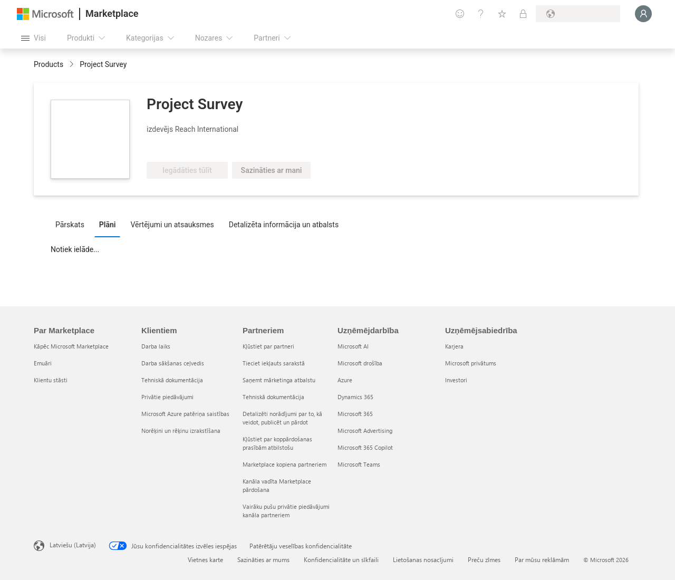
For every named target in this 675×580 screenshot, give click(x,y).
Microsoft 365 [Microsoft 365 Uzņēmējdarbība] (355, 414)
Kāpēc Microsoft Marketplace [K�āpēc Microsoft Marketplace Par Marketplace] (71, 346)
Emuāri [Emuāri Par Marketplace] (43, 363)
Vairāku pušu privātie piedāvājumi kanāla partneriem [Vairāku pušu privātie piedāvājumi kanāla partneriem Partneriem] (286, 510)
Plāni (107, 224)
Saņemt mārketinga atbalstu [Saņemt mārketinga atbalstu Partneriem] (279, 380)
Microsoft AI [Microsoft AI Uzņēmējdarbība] (353, 346)
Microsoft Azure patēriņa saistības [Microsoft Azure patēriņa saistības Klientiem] (185, 414)
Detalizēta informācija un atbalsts (284, 224)
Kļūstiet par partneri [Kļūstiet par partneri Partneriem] (268, 346)
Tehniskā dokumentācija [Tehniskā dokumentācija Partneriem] (273, 397)
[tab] (72, 224)
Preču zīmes (484, 559)
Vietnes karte (205, 559)
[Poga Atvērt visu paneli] (33, 38)
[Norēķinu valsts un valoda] (578, 13)
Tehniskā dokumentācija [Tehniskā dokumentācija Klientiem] (172, 380)
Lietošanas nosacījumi (423, 559)
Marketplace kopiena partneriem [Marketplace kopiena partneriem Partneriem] (284, 464)
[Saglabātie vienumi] (502, 13)
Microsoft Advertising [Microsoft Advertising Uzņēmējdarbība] (365, 430)
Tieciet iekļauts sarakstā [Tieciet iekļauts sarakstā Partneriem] (274, 363)
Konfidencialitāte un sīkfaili (341, 559)
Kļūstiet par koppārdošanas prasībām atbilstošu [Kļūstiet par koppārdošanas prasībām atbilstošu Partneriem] (277, 443)
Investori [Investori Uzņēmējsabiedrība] (456, 380)
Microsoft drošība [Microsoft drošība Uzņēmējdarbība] (360, 363)
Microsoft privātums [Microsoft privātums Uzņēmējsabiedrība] (470, 363)
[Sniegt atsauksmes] (459, 13)
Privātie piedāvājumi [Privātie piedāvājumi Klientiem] (167, 397)
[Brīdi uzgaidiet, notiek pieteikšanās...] (643, 13)
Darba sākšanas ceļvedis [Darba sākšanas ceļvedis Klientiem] (172, 363)
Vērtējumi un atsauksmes (172, 224)
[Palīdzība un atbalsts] (480, 13)
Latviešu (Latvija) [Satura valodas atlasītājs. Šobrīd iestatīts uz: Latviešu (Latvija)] (73, 544)
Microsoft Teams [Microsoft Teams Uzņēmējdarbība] (359, 464)
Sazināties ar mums (263, 559)
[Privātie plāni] (523, 13)
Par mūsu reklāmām (542, 559)
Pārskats (69, 224)
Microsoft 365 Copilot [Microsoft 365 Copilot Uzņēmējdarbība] (365, 447)
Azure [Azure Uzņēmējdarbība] (345, 380)
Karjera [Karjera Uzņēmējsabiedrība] (454, 346)
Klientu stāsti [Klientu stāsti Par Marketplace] (51, 380)
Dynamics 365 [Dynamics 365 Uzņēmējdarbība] (355, 397)
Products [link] (48, 64)
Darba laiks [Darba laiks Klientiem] (155, 346)
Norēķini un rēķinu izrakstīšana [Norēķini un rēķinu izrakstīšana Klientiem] (180, 430)
